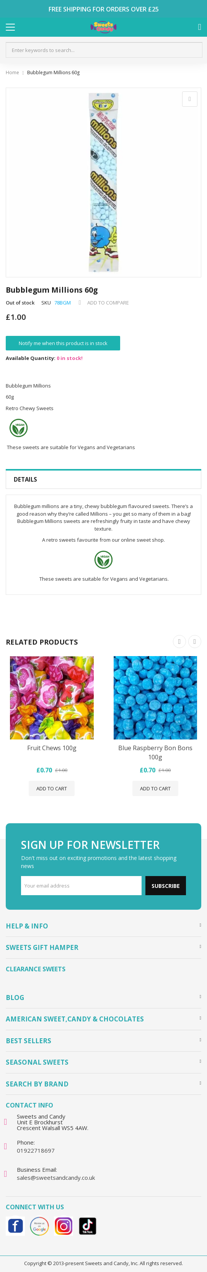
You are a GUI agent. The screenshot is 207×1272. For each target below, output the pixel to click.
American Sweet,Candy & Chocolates (75, 1019)
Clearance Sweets (35, 969)
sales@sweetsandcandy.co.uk (56, 1177)
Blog (15, 997)
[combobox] (104, 50)
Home (12, 72)
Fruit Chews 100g (52, 748)
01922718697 (36, 1150)
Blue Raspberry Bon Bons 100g (155, 752)
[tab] (103, 479)
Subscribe (166, 885)
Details (25, 479)
